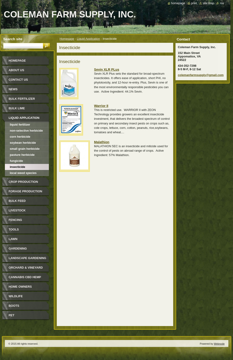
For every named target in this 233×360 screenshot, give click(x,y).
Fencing (15, 220)
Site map (208, 3)
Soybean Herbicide (23, 142)
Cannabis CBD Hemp (25, 277)
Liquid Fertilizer (20, 124)
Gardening (18, 248)
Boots (14, 305)
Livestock (17, 210)
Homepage (67, 38)
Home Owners (20, 286)
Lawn (13, 239)
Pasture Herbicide (22, 155)
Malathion (101, 142)
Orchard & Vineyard (26, 267)
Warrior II (101, 106)
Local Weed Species (23, 173)
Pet (11, 315)
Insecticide (17, 167)
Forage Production (25, 191)
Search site (12, 39)
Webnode (219, 343)
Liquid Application (88, 38)
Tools (14, 229)
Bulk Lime (17, 108)
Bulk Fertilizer (22, 98)
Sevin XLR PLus (106, 69)
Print (194, 3)
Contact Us (18, 79)
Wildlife (16, 296)
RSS (222, 3)
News (13, 89)
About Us (16, 70)
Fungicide (16, 161)
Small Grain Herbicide (25, 148)
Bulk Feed (17, 201)
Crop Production (23, 181)
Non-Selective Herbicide (26, 130)
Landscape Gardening (27, 258)
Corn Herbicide (20, 136)
